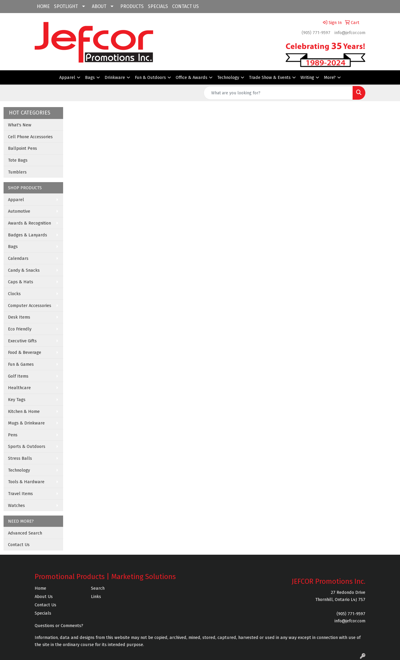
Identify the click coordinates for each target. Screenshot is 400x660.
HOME (43, 6)
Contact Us (19, 544)
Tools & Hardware (26, 481)
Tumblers (17, 172)
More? (330, 77)
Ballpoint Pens (22, 148)
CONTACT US (185, 6)
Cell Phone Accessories (30, 136)
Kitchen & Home (24, 411)
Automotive (19, 211)
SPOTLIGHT (66, 6)
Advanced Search (25, 533)
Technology (228, 77)
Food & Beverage (24, 352)
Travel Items (20, 493)
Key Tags (16, 399)
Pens (12, 435)
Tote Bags (18, 160)
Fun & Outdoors (150, 77)
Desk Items (19, 317)
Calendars (18, 258)
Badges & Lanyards (27, 235)
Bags (90, 77)
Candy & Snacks (24, 270)
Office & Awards (191, 77)
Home (40, 588)
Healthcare (19, 387)
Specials (43, 613)
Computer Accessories (29, 305)
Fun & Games (21, 364)
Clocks (14, 293)
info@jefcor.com (350, 32)
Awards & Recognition (29, 223)
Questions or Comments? (59, 625)
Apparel (67, 77)
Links (96, 596)
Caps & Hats (20, 281)
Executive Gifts (22, 340)
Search (98, 588)
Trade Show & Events (270, 77)
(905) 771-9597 (316, 32)
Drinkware (115, 77)
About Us (44, 596)
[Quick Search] (278, 93)
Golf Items (18, 376)
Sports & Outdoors (26, 446)
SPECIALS (158, 6)
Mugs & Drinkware (26, 423)
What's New (19, 125)
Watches (16, 505)
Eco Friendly (19, 329)
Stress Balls (20, 458)
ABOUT (99, 6)
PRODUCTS (132, 6)
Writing (307, 77)
